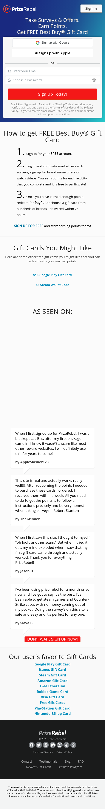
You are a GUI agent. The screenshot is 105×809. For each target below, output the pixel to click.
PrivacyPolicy (64, 752)
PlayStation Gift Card (53, 708)
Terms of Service (62, 107)
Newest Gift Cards (38, 767)
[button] (52, 42)
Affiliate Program (70, 767)
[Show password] (94, 80)
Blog (68, 761)
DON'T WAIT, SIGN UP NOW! (52, 639)
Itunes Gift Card (52, 669)
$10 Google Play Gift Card (52, 275)
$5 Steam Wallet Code (52, 285)
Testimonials (48, 761)
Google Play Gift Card (52, 664)
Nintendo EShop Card (52, 713)
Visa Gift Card (52, 697)
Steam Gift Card (52, 675)
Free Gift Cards (52, 702)
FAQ (81, 761)
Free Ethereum (52, 686)
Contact (26, 761)
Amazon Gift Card (52, 680)
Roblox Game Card (52, 691)
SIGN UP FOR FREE (28, 226)
